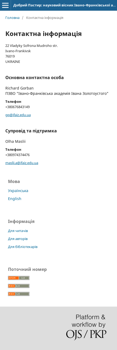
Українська (18, 190)
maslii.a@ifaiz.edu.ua (21, 162)
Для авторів (18, 238)
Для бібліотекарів (22, 246)
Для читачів (18, 230)
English (14, 198)
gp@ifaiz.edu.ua (18, 114)
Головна (12, 17)
